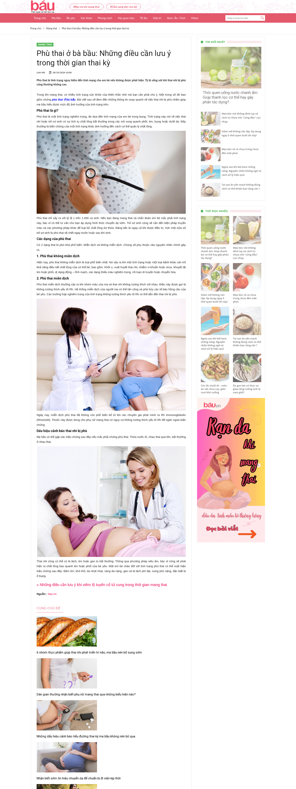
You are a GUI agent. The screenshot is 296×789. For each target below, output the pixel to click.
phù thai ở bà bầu (63, 99)
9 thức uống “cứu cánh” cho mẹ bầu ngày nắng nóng (161, 708)
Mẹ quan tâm (126, 18)
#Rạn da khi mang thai (86, 6)
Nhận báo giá (182, 775)
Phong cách (105, 18)
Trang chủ (40, 18)
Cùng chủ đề (48, 608)
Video (194, 18)
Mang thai (45, 44)
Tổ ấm (143, 18)
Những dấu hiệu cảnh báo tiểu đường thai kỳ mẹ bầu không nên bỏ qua (161, 656)
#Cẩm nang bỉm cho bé (123, 6)
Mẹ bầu (56, 18)
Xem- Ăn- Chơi (176, 18)
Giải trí (157, 18)
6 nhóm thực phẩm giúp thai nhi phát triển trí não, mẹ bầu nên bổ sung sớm (59, 656)
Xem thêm (111, 724)
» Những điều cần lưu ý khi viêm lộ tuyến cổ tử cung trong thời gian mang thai (102, 585)
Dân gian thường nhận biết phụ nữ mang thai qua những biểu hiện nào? (109, 656)
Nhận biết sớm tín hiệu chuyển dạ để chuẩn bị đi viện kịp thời (60, 708)
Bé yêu (71, 18)
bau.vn (52, 593)
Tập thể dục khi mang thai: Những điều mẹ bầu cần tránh (111, 708)
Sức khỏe (86, 18)
